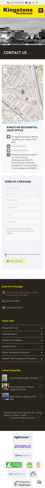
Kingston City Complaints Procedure (19, 358)
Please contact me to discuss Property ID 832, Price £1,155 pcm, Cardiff (22, 234)
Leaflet (4, 121)
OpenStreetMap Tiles (15, 122)
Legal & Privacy (33, 415)
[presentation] (19, 247)
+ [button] (5, 68)
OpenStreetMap (19, 121)
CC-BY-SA (35, 121)
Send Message (14, 261)
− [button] (5, 71)
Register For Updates (12, 340)
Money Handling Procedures (16, 352)
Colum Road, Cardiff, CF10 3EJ (23, 378)
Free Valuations (9, 334)
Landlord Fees (8, 346)
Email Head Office (20, 150)
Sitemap (6, 418)
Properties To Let (10, 328)
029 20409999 (15, 3)
